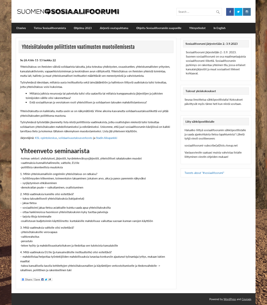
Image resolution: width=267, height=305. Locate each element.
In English (219, 28)
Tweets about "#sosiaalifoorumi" (204, 172)
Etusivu (21, 28)
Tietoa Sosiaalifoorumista (50, 28)
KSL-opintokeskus (46, 137)
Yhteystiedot (197, 28)
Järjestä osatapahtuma (114, 28)
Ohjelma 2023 (83, 28)
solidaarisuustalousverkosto (75, 137)
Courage (246, 299)
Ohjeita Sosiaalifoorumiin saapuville (158, 28)
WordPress (230, 299)
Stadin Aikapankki (106, 137)
